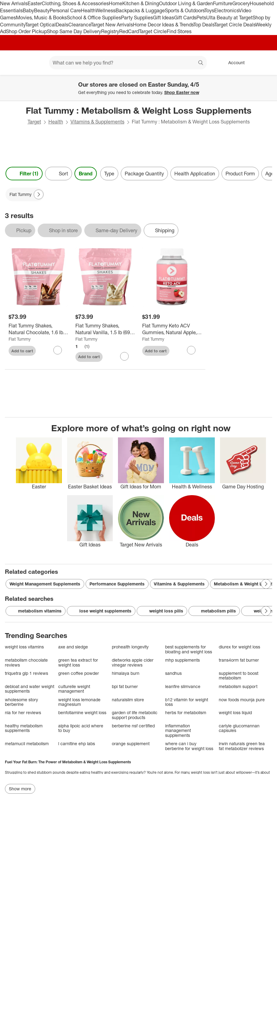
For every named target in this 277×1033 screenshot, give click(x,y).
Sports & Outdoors (184, 10)
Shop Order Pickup (26, 31)
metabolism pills (214, 611)
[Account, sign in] (233, 62)
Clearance (79, 25)
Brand (86, 173)
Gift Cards (185, 17)
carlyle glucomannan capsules (239, 728)
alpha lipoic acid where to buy (80, 728)
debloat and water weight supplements (29, 689)
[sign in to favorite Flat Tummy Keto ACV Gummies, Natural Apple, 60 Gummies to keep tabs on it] (191, 350)
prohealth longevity (130, 646)
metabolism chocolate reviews (26, 662)
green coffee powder (78, 673)
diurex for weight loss (239, 646)
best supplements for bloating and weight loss (188, 649)
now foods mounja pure (242, 699)
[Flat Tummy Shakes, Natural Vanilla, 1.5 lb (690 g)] (105, 329)
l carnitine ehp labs (76, 743)
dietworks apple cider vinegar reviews (133, 662)
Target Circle (153, 31)
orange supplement (131, 743)
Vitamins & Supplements (97, 122)
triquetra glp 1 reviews (26, 673)
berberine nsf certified (133, 725)
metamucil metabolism (27, 743)
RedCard (129, 31)
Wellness (106, 10)
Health (88, 10)
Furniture (222, 3)
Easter (35, 3)
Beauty (42, 10)
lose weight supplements (101, 611)
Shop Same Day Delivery (74, 31)
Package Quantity (144, 173)
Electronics (226, 10)
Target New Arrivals (112, 25)
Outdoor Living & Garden (186, 3)
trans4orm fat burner (239, 660)
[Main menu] (35, 62)
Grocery (241, 3)
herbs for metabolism (185, 712)
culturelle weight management (74, 689)
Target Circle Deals (235, 25)
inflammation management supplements (178, 730)
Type (109, 173)
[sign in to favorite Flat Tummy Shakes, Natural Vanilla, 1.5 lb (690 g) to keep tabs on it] (124, 356)
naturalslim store (128, 699)
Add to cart (22, 350)
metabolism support (238, 686)
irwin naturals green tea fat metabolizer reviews (242, 746)
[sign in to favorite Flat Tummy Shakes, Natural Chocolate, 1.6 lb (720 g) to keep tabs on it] (57, 350)
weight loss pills (162, 611)
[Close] (268, 82)
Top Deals (203, 25)
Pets (201, 17)
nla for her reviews (23, 712)
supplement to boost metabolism (238, 675)
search (201, 63)
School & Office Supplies (94, 17)
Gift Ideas (163, 17)
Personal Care (65, 10)
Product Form (240, 173)
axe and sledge (73, 646)
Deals (62, 25)
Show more (20, 788)
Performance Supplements (117, 583)
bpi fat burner (125, 686)
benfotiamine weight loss (82, 712)
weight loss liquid (235, 712)
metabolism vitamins (35, 611)
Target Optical (40, 25)
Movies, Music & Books (41, 17)
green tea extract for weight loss (78, 662)
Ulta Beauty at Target (229, 17)
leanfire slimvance (182, 686)
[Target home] (13, 62)
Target (34, 122)
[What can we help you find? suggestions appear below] (128, 62)
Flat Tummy (20, 339)
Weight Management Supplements (44, 583)
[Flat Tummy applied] (25, 194)
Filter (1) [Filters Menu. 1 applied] (24, 173)
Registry (110, 31)
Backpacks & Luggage (140, 10)
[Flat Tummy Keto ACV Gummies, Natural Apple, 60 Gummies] (172, 329)
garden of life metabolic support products (134, 715)
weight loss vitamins (24, 646)
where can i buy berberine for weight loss (189, 746)
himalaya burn (125, 673)
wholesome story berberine (21, 702)
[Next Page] (39, 194)
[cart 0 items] (264, 62)
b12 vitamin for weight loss (186, 702)
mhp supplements (182, 660)
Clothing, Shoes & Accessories (75, 3)
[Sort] (58, 173)
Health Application (194, 173)
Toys (209, 10)
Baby (28, 10)
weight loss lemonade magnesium (79, 702)
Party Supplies (137, 17)
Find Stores (179, 31)
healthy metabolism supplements (24, 728)
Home (115, 3)
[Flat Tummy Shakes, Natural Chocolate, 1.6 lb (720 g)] (38, 329)
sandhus (173, 673)
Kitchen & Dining (140, 3)
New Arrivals (14, 3)
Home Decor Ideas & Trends (163, 25)
